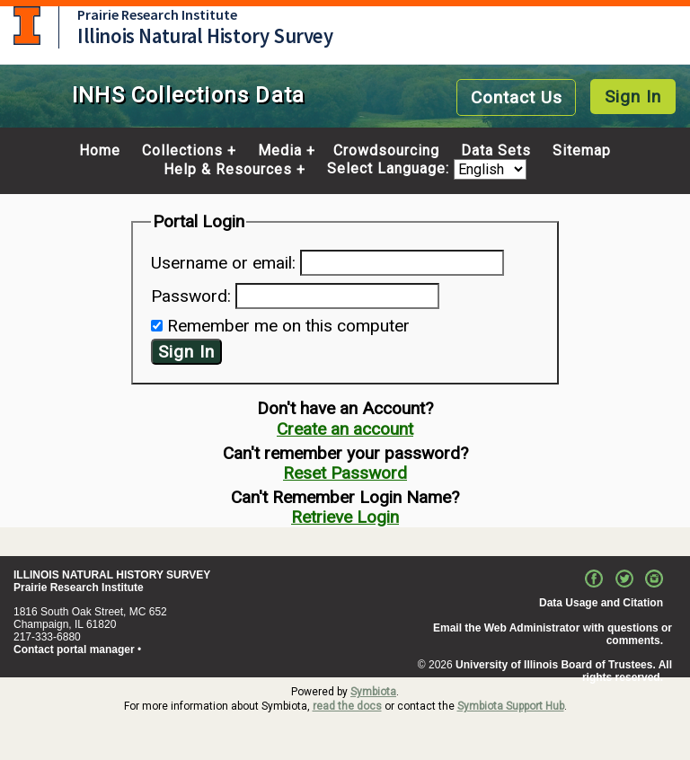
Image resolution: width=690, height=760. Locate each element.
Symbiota (373, 691)
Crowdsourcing (386, 151)
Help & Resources (228, 170)
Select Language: (390, 169)
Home (99, 151)
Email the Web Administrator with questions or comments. (552, 634)
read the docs (347, 706)
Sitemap (582, 151)
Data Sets (496, 151)
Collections (182, 151)
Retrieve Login (345, 517)
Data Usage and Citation (601, 603)
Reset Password (345, 473)
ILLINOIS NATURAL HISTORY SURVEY (111, 575)
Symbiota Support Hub (510, 706)
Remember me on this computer (288, 325)
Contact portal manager (74, 649)
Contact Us (516, 97)
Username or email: (223, 262)
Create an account (345, 429)
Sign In (633, 96)
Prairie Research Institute (157, 14)
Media (280, 151)
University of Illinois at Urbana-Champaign (26, 25)
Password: (191, 296)
